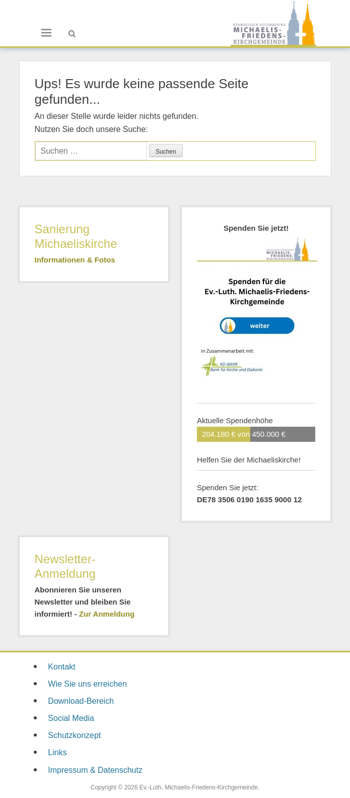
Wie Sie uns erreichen (87, 684)
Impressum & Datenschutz (95, 770)
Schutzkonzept (74, 735)
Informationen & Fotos (75, 259)
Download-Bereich (81, 701)
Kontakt (61, 666)
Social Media (71, 718)
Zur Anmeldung (106, 614)
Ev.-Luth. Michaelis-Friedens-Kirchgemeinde (198, 787)
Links (57, 752)
